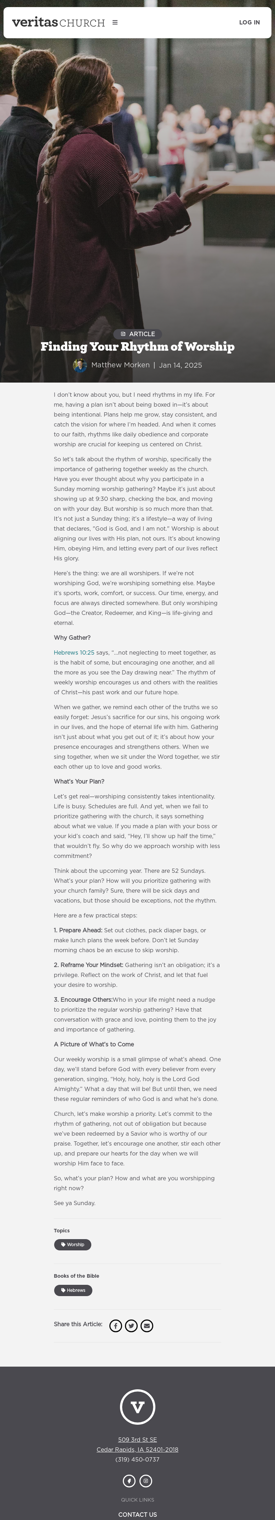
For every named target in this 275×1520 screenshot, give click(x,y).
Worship (72, 1245)
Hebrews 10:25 (74, 653)
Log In (249, 23)
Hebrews (73, 1290)
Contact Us (137, 1515)
